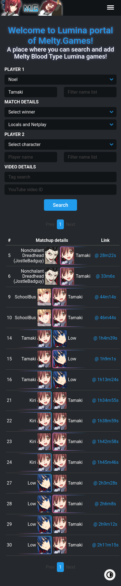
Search (60, 205)
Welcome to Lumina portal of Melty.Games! (60, 35)
